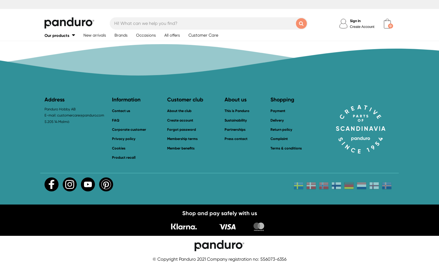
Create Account (362, 27)
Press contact (236, 139)
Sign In (355, 21)
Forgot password (181, 129)
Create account (180, 120)
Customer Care (203, 35)
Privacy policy (124, 139)
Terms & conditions (286, 148)
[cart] (387, 23)
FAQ (115, 120)
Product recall (124, 157)
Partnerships (235, 129)
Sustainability (236, 120)
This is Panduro (237, 111)
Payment (277, 111)
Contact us (121, 111)
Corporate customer (129, 129)
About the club (179, 111)
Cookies (118, 148)
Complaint (279, 139)
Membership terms (182, 139)
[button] (59, 35)
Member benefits (181, 148)
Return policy (281, 129)
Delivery (277, 120)
